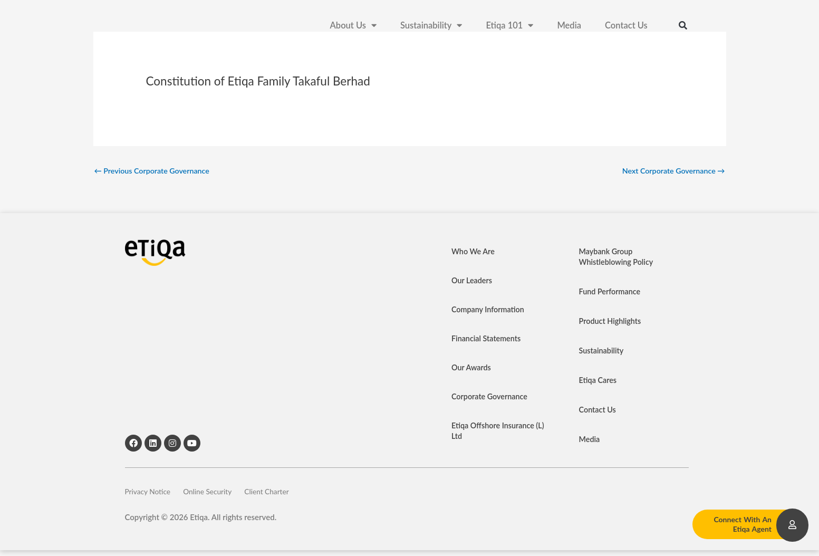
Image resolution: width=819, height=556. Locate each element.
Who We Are (474, 252)
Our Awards (472, 368)
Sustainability (431, 26)
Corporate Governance (491, 397)
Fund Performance (611, 293)
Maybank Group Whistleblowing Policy (618, 258)
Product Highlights (611, 322)
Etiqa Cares (599, 381)
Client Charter (291, 495)
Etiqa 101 (509, 26)
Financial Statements (487, 339)
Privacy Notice (150, 495)
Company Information (489, 310)
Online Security (221, 495)
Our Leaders (472, 281)
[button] (683, 26)
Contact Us (626, 26)
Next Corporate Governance (670, 171)
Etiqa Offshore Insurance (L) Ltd (494, 432)
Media (569, 26)
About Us (353, 26)
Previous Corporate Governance (155, 171)
